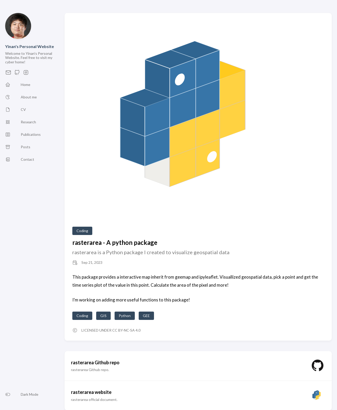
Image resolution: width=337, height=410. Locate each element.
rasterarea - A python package (114, 242)
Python (125, 315)
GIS (103, 315)
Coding (82, 230)
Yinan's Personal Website (29, 46)
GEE (146, 315)
